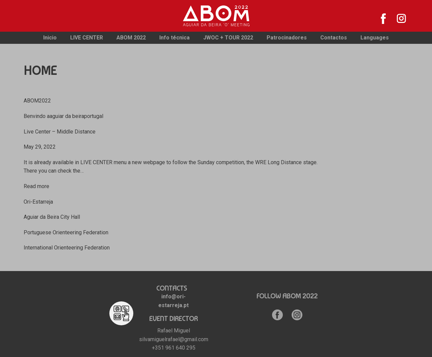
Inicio (50, 37)
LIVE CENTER (86, 37)
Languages (374, 37)
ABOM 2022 (131, 37)
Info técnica (174, 37)
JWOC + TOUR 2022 (228, 37)
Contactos (333, 37)
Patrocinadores (287, 37)
